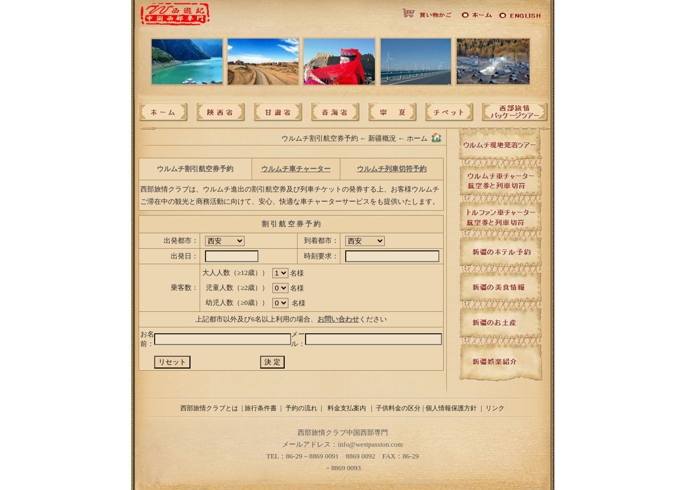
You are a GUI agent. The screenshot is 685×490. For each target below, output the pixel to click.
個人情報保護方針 (451, 408)
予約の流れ (301, 408)
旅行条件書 (261, 408)
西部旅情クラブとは (209, 408)
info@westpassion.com (370, 444)
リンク (495, 408)
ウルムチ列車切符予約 (392, 169)
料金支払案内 (348, 408)
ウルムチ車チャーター (296, 169)
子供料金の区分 (398, 408)
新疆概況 (382, 138)
